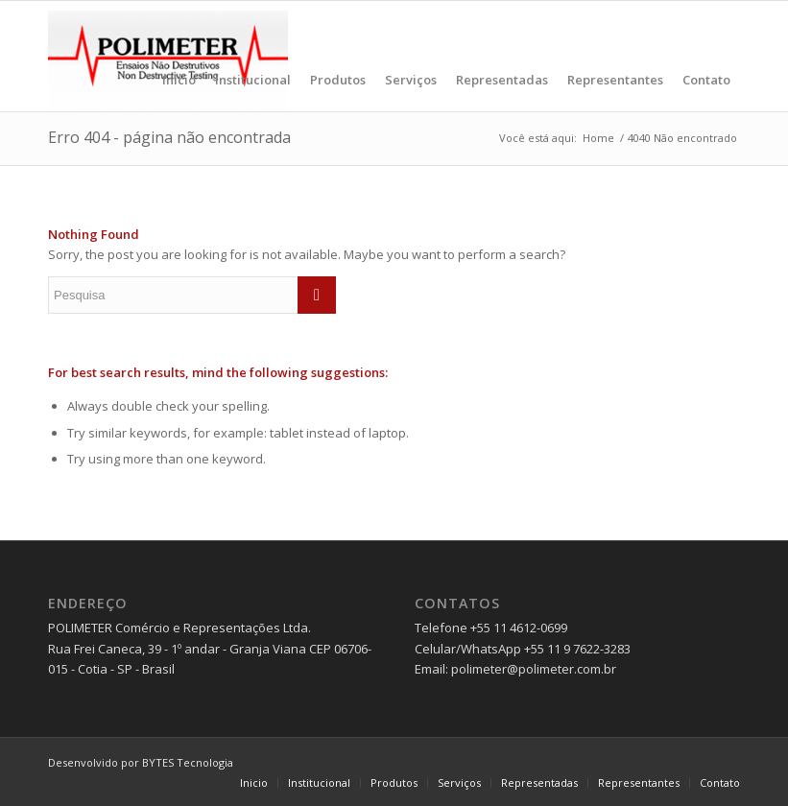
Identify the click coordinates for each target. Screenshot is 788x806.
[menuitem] (179, 56)
